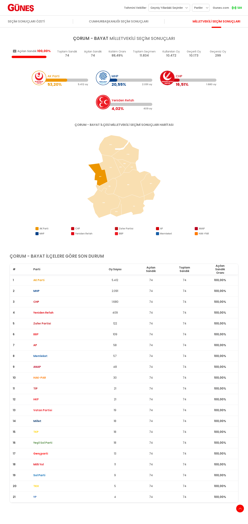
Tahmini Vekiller (135, 7)
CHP (77, 228)
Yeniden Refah (83, 233)
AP (161, 228)
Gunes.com (221, 7)
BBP (121, 233)
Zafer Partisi (126, 228)
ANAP (202, 228)
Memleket (166, 233)
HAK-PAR (204, 233)
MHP (42, 233)
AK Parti (44, 228)
